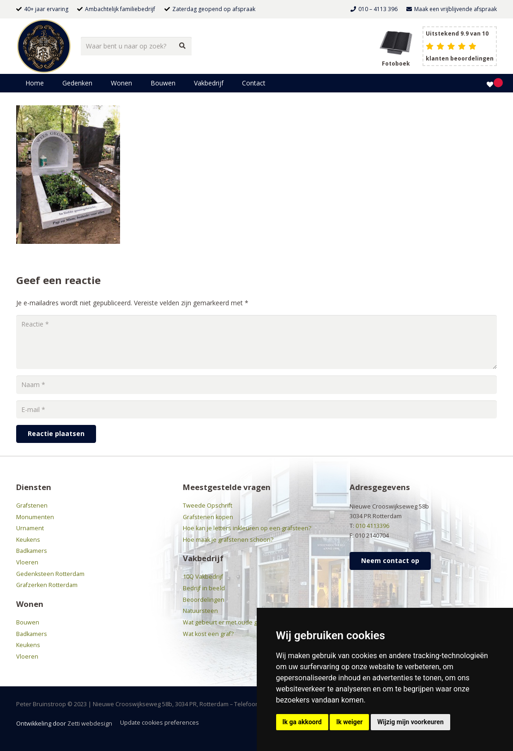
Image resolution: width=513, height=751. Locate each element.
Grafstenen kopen (208, 517)
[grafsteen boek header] (396, 41)
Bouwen (27, 622)
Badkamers (31, 551)
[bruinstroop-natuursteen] (44, 46)
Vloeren (27, 562)
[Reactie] (256, 342)
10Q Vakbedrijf (203, 577)
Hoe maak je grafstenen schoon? (228, 540)
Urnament (30, 528)
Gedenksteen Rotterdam (50, 574)
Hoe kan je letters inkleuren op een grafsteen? (247, 528)
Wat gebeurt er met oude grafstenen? (235, 622)
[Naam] (256, 385)
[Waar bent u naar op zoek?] (136, 46)
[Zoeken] (182, 46)
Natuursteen (200, 611)
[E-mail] (256, 409)
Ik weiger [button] (349, 722)
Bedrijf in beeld (204, 588)
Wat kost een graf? (208, 634)
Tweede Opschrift (207, 505)
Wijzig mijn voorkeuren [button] (410, 722)
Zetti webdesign (89, 723)
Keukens (28, 540)
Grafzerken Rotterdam (47, 585)
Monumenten (35, 517)
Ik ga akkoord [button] (302, 722)
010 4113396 (372, 526)
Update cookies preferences (159, 723)
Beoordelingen (203, 600)
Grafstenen (32, 505)
